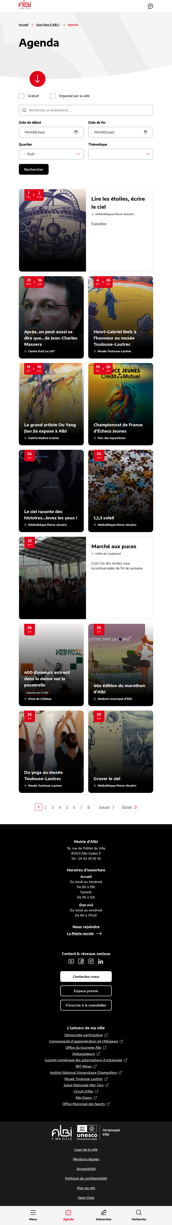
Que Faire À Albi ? (48, 24)
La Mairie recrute (80, 934)
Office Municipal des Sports (83, 1104)
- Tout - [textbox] (30, 154)
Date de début (30, 123)
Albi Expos (83, 1098)
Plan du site (86, 1188)
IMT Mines (84, 1066)
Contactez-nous (150, 6)
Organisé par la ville (74, 96)
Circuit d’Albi (83, 1091)
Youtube (71, 961)
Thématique (97, 144)
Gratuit (33, 96)
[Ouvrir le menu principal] (33, 1215)
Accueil (23, 24)
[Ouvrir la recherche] (139, 1215)
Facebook (81, 961)
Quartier (25, 144)
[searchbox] (95, 154)
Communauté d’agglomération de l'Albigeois (83, 1041)
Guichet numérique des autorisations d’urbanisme (83, 1060)
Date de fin (96, 123)
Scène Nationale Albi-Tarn (84, 1085)
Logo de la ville (86, 1150)
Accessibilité (86, 1169)
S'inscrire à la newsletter (86, 1005)
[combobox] (51, 154)
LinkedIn (100, 961)
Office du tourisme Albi (83, 1048)
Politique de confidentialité (86, 1178)
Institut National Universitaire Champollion (83, 1073)
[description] (86, 110)
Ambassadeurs (83, 1054)
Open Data (86, 1198)
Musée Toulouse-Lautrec (83, 1079)
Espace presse (86, 991)
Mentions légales (86, 1159)
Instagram (91, 961)
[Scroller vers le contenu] (38, 79)
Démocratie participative (83, 1035)
